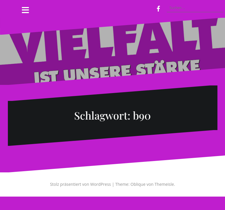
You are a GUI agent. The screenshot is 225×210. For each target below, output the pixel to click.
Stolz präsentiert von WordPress (80, 184)
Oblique (138, 184)
